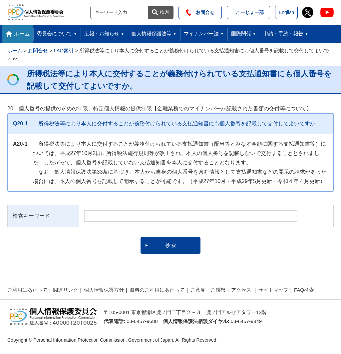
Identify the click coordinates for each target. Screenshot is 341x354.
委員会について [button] (54, 33)
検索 (164, 12)
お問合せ (200, 12)
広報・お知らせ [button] (101, 33)
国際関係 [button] (241, 33)
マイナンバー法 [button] (201, 33)
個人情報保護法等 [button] (151, 33)
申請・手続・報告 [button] (283, 33)
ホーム (22, 34)
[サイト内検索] (119, 12)
